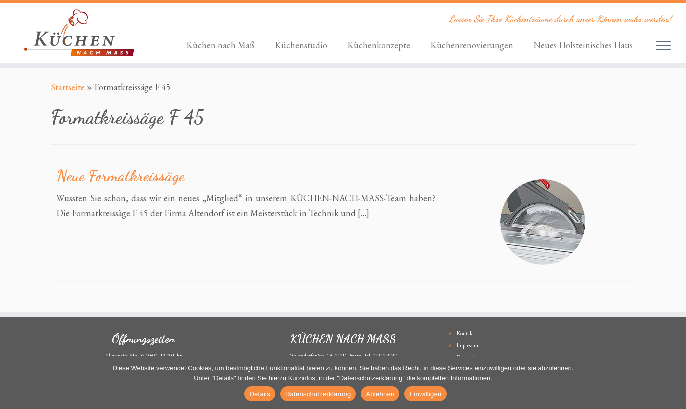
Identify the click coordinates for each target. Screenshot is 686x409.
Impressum (468, 345)
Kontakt (465, 333)
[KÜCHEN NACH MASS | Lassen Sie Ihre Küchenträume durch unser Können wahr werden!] (79, 33)
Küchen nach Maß (220, 45)
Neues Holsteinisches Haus (583, 45)
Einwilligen (425, 394)
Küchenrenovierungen (471, 45)
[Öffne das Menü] (663, 46)
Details (259, 394)
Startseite (68, 87)
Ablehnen (380, 394)
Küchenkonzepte (378, 45)
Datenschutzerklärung (318, 394)
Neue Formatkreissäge (120, 175)
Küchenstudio (301, 45)
